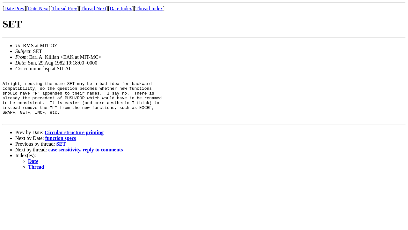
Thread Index (149, 8)
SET (61, 151)
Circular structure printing (74, 140)
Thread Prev (64, 8)
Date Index (121, 8)
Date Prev (14, 8)
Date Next (38, 8)
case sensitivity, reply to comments (85, 157)
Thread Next (93, 8)
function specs (60, 146)
